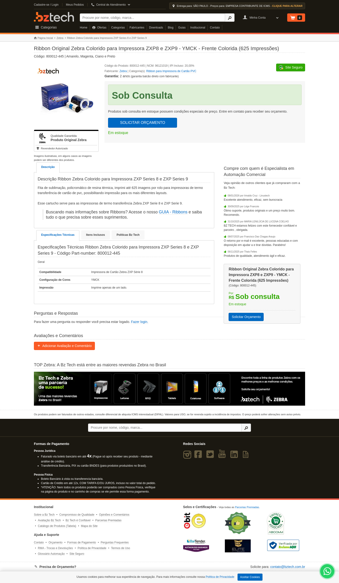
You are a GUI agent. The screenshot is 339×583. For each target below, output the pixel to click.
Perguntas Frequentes (115, 542)
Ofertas (99, 27)
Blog (171, 27)
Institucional (197, 27)
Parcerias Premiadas (108, 520)
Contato (215, 27)
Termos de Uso (120, 548)
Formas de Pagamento (81, 542)
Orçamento (55, 542)
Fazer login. (139, 322)
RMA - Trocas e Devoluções (55, 548)
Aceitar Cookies (250, 577)
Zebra (59, 38)
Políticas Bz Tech (128, 234)
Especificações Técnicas (57, 234)
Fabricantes (136, 27)
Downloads (156, 27)
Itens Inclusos (95, 234)
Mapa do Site (89, 526)
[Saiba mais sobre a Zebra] (169, 388)
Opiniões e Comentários (114, 514)
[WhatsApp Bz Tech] (327, 572)
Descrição (48, 167)
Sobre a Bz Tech (44, 514)
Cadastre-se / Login (46, 4)
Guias (182, 27)
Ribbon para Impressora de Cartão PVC (171, 71)
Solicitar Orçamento (246, 317)
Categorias (118, 27)
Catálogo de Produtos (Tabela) (57, 526)
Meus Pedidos (75, 4)
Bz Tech (54, 17)
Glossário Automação (51, 553)
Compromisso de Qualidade (76, 514)
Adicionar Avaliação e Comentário (64, 346)
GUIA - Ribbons (173, 212)
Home (83, 27)
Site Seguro (76, 553)
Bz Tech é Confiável (78, 520)
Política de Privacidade (92, 548)
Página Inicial (43, 38)
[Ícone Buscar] (229, 17)
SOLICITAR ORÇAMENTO (142, 123)
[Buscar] (152, 17)
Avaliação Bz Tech (49, 520)
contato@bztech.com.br (287, 567)
